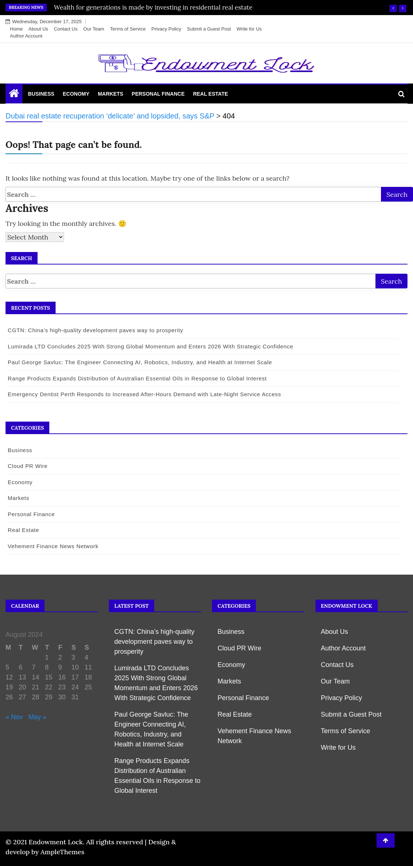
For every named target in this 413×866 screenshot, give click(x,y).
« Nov (14, 717)
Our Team (93, 29)
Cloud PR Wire (26, 466)
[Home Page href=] (14, 95)
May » (37, 717)
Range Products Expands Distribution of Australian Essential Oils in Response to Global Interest (136, 378)
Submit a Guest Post (209, 29)
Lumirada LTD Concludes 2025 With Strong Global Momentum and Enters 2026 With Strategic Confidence (149, 346)
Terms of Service (128, 29)
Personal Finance (158, 94)
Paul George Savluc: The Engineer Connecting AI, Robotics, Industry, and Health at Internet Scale (139, 362)
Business (41, 94)
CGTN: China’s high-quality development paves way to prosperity (94, 330)
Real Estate (210, 94)
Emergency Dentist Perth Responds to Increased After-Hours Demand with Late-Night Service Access (143, 394)
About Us (38, 29)
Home (16, 29)
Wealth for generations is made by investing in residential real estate (153, 7)
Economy (76, 94)
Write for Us (249, 29)
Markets (110, 94)
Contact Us (65, 29)
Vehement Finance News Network (52, 546)
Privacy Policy (166, 29)
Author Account (26, 36)
